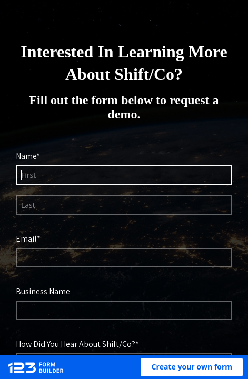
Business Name (45, 291)
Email (28, 238)
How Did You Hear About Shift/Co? (77, 343)
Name (28, 156)
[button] (192, 367)
